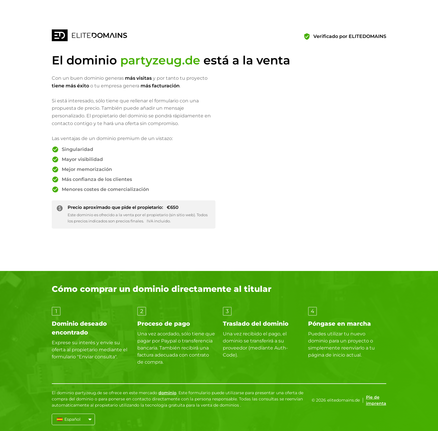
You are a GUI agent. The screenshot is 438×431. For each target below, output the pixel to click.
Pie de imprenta (376, 400)
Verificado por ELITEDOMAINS (349, 36)
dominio (167, 392)
